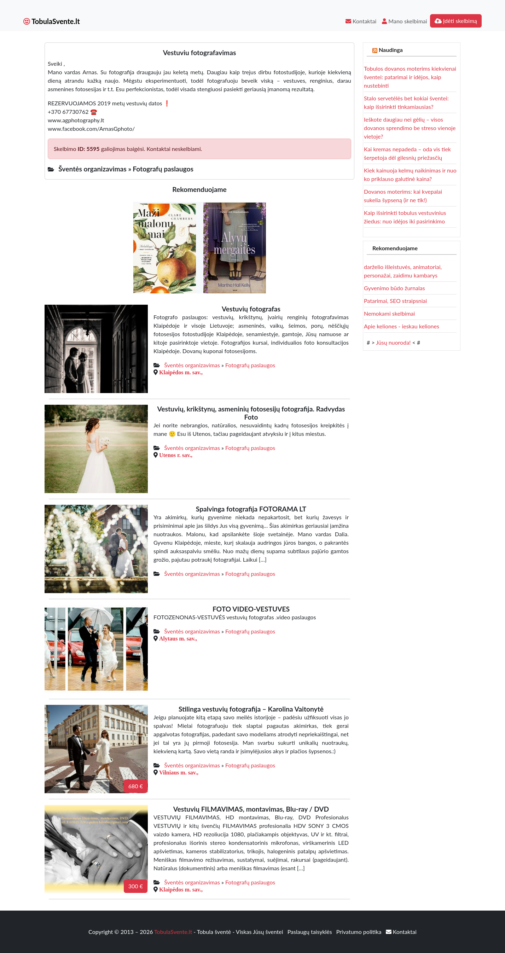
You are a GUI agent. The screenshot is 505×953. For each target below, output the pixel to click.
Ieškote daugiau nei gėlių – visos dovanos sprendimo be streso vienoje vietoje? (409, 128)
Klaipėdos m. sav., (181, 372)
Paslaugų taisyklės (310, 931)
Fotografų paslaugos (250, 365)
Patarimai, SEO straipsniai (395, 300)
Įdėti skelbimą (456, 20)
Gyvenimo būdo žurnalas (394, 288)
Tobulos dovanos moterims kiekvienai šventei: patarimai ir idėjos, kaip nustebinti (410, 77)
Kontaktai (361, 21)
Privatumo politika (359, 931)
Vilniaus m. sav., (178, 772)
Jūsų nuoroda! (393, 342)
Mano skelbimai (404, 21)
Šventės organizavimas (192, 365)
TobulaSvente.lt (51, 21)
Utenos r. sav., (175, 455)
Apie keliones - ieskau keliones (401, 326)
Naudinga (391, 49)
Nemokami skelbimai (389, 313)
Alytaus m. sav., (178, 638)
